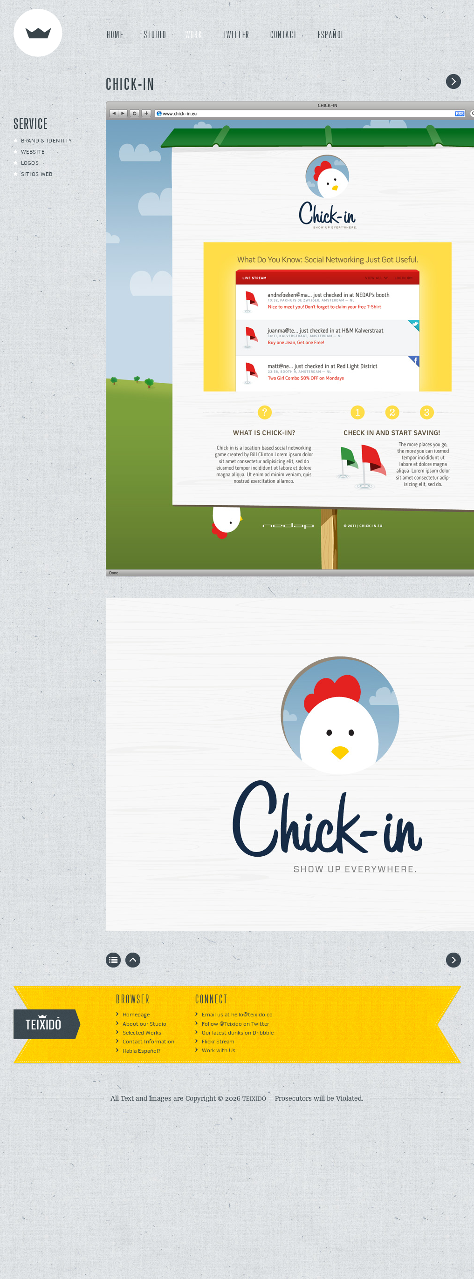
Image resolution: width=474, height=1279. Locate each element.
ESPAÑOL (331, 35)
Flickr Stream (218, 1041)
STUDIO (155, 35)
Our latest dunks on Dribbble (238, 1032)
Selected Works (142, 1032)
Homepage (136, 1014)
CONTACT (284, 35)
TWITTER (236, 35)
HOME (115, 35)
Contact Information (148, 1041)
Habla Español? (141, 1051)
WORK (194, 35)
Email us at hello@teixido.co (237, 1014)
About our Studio (144, 1024)
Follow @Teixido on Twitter (235, 1024)
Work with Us (218, 1050)
